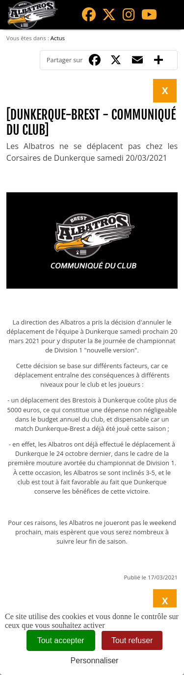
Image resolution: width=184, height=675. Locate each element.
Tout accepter (60, 640)
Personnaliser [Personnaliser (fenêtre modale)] (95, 660)
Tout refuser (132, 640)
